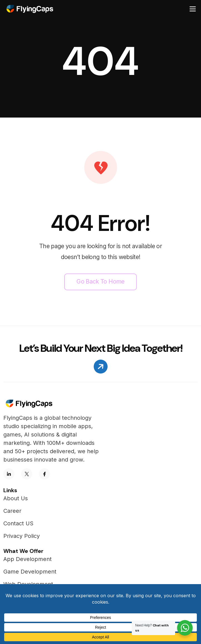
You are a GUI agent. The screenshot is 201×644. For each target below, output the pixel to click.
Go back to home (100, 281)
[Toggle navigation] (192, 9)
